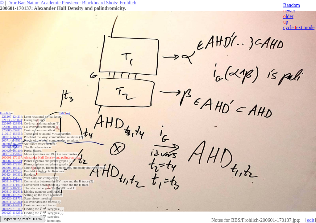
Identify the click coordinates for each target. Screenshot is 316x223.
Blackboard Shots (99, 2)
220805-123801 (12, 123)
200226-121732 (12, 198)
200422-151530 (12, 178)
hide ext (64, 113)
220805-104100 (12, 127)
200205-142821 (12, 205)
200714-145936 (12, 140)
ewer (289, 10)
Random (291, 5)
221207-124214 (12, 116)
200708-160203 (12, 144)
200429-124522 (12, 171)
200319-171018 (12, 184)
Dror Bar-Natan (22, 2)
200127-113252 (12, 212)
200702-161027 (12, 147)
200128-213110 (12, 209)
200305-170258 (12, 195)
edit (310, 220)
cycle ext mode (298, 27)
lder (288, 16)
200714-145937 (12, 137)
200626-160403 (12, 150)
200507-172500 (12, 164)
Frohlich (127, 2)
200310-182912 (12, 188)
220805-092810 (12, 130)
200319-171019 (12, 181)
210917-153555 (12, 133)
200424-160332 (12, 174)
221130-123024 (12, 120)
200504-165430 (12, 167)
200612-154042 (12, 154)
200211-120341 (12, 201)
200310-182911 (12, 191)
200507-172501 (12, 161)
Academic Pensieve (59, 2)
